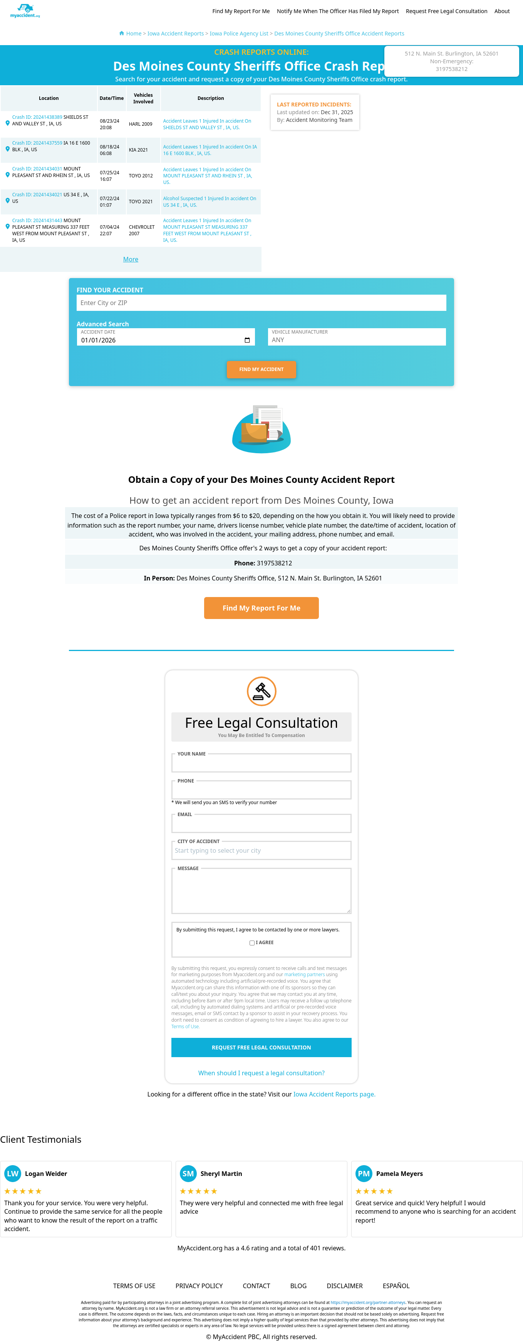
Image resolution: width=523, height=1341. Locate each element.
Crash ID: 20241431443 (38, 220)
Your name (192, 754)
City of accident (199, 841)
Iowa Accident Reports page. (334, 1094)
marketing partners (304, 974)
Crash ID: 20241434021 (38, 194)
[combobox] (261, 850)
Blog (298, 1286)
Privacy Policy (199, 1286)
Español (396, 1286)
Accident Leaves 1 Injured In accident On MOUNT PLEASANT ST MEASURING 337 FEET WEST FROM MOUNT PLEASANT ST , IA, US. (207, 230)
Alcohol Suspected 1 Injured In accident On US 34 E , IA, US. (209, 201)
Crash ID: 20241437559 (38, 143)
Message (188, 868)
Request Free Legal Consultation (447, 11)
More (131, 259)
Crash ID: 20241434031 (38, 168)
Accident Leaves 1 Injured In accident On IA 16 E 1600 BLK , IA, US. (210, 150)
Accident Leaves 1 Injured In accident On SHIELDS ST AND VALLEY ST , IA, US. (207, 124)
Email (185, 814)
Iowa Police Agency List (239, 33)
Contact (256, 1286)
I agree (265, 943)
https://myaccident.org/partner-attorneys (368, 1302)
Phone (186, 781)
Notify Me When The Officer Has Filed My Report (338, 11)
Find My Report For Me (241, 11)
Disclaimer (344, 1286)
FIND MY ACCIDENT (262, 369)
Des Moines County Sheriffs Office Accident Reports (339, 33)
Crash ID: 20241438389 (38, 117)
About (502, 11)
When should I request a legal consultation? (261, 1073)
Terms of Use (185, 1026)
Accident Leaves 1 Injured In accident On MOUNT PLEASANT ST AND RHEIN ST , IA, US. (207, 176)
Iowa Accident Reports (176, 33)
